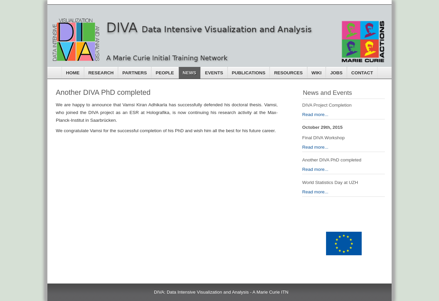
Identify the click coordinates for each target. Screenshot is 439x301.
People (165, 72)
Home (72, 72)
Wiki (317, 72)
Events (214, 72)
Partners (134, 72)
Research (101, 72)
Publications (249, 72)
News (189, 72)
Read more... (315, 114)
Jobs (336, 72)
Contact (362, 72)
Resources (288, 72)
